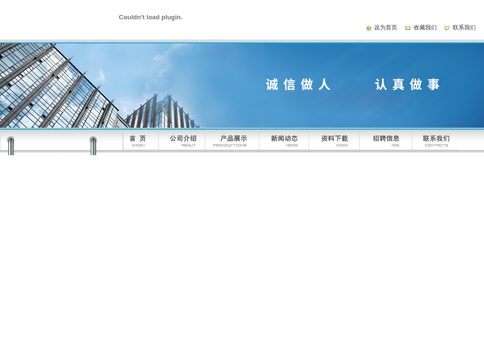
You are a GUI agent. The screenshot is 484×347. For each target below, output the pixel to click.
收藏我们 (425, 27)
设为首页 (385, 27)
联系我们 (464, 27)
